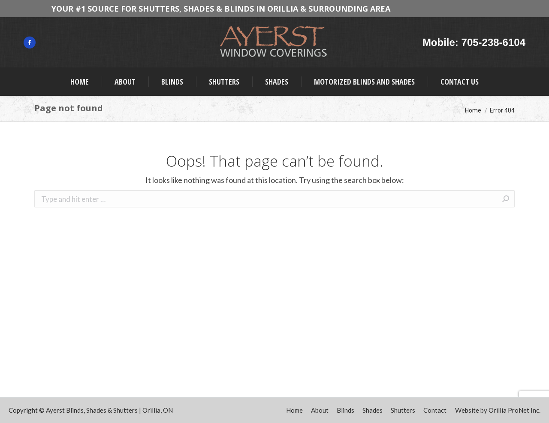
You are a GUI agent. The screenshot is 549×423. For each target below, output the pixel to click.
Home (473, 110)
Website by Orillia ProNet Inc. (497, 410)
